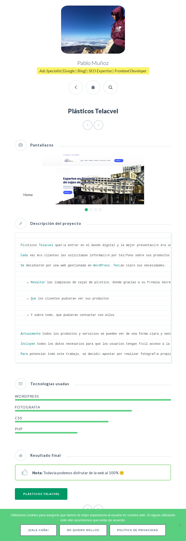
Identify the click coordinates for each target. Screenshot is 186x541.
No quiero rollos (83, 530)
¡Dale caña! (38, 530)
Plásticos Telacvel (41, 494)
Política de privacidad (137, 530)
